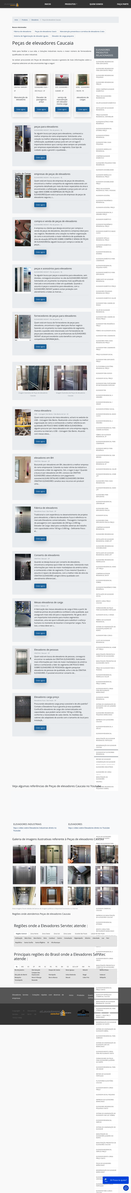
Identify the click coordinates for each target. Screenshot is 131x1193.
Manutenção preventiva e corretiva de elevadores (105, 655)
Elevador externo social (105, 409)
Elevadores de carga (103, 772)
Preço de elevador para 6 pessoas (105, 669)
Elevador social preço (104, 378)
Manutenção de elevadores (102, 778)
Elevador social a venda (105, 615)
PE (56, 967)
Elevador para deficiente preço (105, 360)
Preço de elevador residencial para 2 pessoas (106, 189)
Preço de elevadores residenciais (103, 97)
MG (22, 967)
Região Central (21, 934)
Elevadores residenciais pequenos (105, 76)
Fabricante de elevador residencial (104, 280)
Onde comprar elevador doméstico (105, 90)
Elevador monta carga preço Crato (104, 1157)
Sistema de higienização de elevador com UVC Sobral (106, 1114)
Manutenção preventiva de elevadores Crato (106, 662)
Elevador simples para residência (104, 449)
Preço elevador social (104, 355)
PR (39, 967)
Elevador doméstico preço (106, 286)
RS (51, 967)
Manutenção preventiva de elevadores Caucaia (106, 1144)
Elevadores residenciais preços (105, 83)
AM (83, 967)
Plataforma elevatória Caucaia (104, 1082)
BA (62, 967)
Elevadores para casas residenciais (104, 482)
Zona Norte (34, 934)
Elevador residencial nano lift (106, 489)
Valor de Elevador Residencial (103, 311)
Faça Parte (122, 4)
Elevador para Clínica (104, 635)
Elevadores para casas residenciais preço (104, 342)
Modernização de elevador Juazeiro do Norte (106, 1023)
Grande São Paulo (81, 934)
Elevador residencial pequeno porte (104, 266)
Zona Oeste (46, 934)
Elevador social (102, 515)
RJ (16, 967)
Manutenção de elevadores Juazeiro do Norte (104, 1136)
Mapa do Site (103, 996)
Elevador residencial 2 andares (104, 422)
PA (89, 967)
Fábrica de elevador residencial (103, 621)
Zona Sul (57, 934)
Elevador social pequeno (105, 1095)
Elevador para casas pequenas (103, 143)
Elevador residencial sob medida (105, 456)
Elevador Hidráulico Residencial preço (103, 176)
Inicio (48, 4)
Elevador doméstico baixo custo (106, 232)
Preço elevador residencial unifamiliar (104, 116)
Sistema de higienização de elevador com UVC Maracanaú (106, 1044)
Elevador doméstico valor (106, 298)
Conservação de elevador (105, 762)
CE (68, 967)
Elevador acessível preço (105, 207)
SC (45, 967)
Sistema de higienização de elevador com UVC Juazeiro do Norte (106, 706)
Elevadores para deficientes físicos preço (105, 521)
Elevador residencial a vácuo (104, 727)
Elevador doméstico (103, 219)
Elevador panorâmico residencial (104, 201)
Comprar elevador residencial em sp (103, 574)
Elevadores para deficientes (102, 496)
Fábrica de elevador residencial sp (103, 436)
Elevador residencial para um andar (105, 1068)
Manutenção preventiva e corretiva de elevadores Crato (82, 31)
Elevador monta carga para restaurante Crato (105, 1052)
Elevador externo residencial (102, 136)
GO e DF (75, 967)
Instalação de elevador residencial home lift (105, 540)
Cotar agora (20, 109)
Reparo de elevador (103, 759)
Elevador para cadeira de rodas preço (105, 318)
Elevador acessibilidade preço (105, 183)
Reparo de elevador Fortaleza (103, 1075)
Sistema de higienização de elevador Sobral (106, 1030)
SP (34, 967)
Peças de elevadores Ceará (45, 31)
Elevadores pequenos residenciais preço (104, 292)
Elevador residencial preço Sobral (104, 683)
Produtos (70, 4)
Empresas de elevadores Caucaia (105, 721)
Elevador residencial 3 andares (104, 396)
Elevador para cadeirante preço (105, 348)
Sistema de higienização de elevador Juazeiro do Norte (106, 628)
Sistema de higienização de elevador (106, 1128)
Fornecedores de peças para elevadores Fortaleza (106, 609)
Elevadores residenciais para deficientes (105, 63)
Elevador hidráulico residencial (103, 150)
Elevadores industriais (104, 767)
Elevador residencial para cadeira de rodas (105, 429)
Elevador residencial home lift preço (106, 648)
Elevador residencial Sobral (104, 581)
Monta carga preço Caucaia (103, 602)
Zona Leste (67, 934)
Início (71, 995)
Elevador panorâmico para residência (106, 588)
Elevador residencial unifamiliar (104, 502)
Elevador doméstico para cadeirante (105, 260)
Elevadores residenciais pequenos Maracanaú (105, 714)
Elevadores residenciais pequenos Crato (105, 1107)
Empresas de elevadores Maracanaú (105, 1100)
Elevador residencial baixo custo (106, 415)
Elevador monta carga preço (104, 1089)
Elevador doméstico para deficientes (105, 273)
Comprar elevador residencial (103, 528)
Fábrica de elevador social (106, 331)
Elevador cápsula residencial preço (102, 239)
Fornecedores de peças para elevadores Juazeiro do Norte (105, 1060)
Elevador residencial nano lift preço (106, 568)
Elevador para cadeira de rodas (105, 304)
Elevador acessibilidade (105, 170)
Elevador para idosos (104, 373)
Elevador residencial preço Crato (104, 989)
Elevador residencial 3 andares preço (104, 213)
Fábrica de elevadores (22, 31)
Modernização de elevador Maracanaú (106, 1171)
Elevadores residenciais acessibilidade (105, 547)
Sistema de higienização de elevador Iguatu (31, 36)
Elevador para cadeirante (105, 336)
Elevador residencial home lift (106, 475)
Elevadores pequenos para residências (106, 164)
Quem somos (96, 4)
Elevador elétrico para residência (104, 123)
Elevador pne (101, 390)
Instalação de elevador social (105, 595)
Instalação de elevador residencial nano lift (105, 554)
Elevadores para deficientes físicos (102, 509)
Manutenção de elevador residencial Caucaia (105, 1002)
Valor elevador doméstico (106, 103)
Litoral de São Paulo (98, 934)
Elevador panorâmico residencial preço (104, 225)
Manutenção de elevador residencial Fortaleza (105, 739)
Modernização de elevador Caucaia (106, 746)
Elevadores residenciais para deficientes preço (105, 69)
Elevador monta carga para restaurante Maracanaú (104, 690)
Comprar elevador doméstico (103, 157)
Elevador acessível (103, 195)
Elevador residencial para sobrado (105, 1037)
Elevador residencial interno (104, 253)
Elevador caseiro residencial (102, 698)
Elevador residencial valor (106, 469)
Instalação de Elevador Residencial (105, 109)
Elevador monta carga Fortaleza (104, 1185)
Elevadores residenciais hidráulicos (105, 561)
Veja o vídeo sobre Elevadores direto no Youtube (89, 828)
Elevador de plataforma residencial (105, 753)
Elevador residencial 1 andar (104, 403)
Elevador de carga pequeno (63, 36)
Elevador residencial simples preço (104, 1150)
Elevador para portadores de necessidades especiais (106, 384)
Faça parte (113, 996)
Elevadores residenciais (105, 534)
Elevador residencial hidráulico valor (104, 676)
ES (28, 967)
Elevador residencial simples (104, 1121)
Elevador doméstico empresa (103, 246)
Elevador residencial (104, 733)
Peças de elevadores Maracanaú (103, 1164)
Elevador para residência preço (105, 325)
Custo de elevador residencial (103, 641)
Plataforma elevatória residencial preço (104, 367)
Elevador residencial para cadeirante (105, 442)
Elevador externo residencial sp (102, 463)
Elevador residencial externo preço (104, 129)
